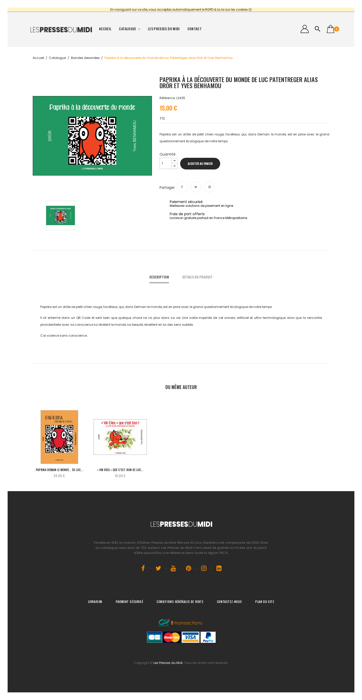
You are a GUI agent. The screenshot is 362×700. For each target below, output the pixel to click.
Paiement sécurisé (129, 601)
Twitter (158, 568)
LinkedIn (219, 568)
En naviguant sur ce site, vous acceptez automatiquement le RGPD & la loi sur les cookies (179, 9)
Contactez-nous (229, 601)
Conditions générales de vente (180, 601)
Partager (182, 187)
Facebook (143, 568)
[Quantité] (166, 163)
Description (159, 276)
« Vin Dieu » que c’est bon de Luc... (120, 470)
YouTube (173, 568)
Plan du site (264, 601)
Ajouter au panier (200, 163)
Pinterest (209, 187)
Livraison (95, 601)
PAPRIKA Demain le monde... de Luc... (59, 470)
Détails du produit (197, 276)
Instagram (204, 568)
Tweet (196, 187)
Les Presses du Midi (168, 663)
